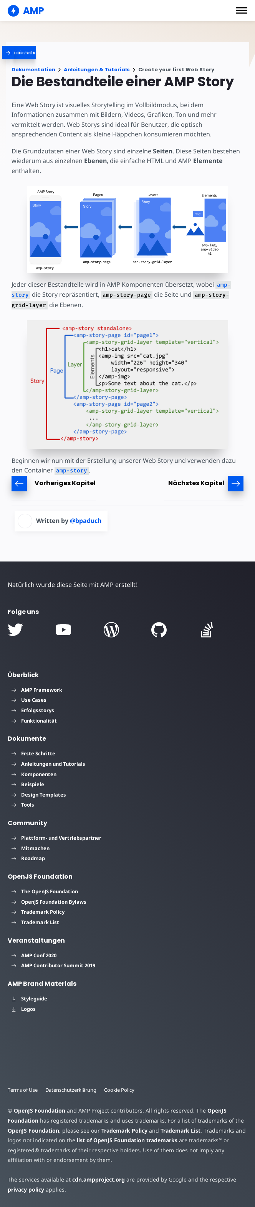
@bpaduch (85, 520)
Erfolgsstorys (33, 710)
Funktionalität (34, 720)
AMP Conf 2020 (34, 955)
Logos (24, 1008)
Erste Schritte (33, 753)
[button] (241, 10)
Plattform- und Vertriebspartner (56, 837)
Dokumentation (33, 69)
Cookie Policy (119, 1089)
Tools (23, 804)
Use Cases (29, 699)
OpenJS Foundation (39, 1110)
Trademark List (35, 922)
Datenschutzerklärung (70, 1089)
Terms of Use (23, 1089)
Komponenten (34, 774)
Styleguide (29, 998)
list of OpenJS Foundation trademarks (127, 1140)
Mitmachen (31, 848)
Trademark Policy (38, 911)
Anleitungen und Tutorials (48, 763)
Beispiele (28, 784)
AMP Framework (37, 689)
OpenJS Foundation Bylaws (49, 901)
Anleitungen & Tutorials (97, 69)
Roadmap (28, 858)
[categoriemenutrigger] (42, 52)
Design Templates (39, 794)
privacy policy (26, 1189)
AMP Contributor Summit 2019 (53, 965)
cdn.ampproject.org (98, 1179)
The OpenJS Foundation (45, 891)
